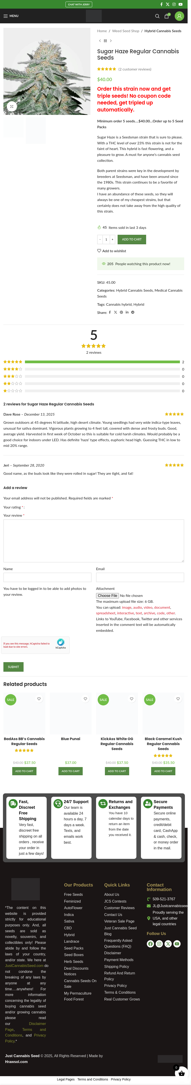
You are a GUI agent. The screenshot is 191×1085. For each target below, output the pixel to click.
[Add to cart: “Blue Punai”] (70, 771)
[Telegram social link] (133, 312)
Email (100, 569)
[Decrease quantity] (100, 239)
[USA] (166, 972)
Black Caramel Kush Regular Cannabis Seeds (163, 744)
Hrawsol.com (16, 1062)
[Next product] (111, 41)
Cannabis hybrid (119, 304)
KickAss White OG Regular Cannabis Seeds (117, 744)
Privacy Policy (121, 1079)
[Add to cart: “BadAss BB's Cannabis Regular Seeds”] (24, 771)
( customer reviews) (134, 69)
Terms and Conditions (92, 1079)
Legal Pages (66, 1079)
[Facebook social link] (161, 4)
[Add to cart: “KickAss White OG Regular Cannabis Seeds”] (117, 771)
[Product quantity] (106, 239)
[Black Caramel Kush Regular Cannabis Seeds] (163, 713)
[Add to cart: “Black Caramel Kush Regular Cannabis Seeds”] (163, 771)
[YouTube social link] (180, 4)
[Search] (157, 16)
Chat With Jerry (79, 4)
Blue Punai (70, 738)
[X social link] (167, 4)
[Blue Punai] (71, 713)
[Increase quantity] (112, 239)
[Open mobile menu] (11, 16)
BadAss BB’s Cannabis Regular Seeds (24, 741)
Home (102, 31)
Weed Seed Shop (125, 31)
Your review (13, 515)
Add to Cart (132, 239)
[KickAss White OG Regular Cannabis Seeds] (117, 713)
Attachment (105, 588)
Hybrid (138, 304)
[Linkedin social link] (127, 312)
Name (8, 569)
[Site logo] (94, 15)
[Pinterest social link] (121, 312)
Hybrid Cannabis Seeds (163, 31)
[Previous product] (100, 41)
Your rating (13, 507)
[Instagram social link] (174, 4)
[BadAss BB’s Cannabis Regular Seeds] (24, 713)
